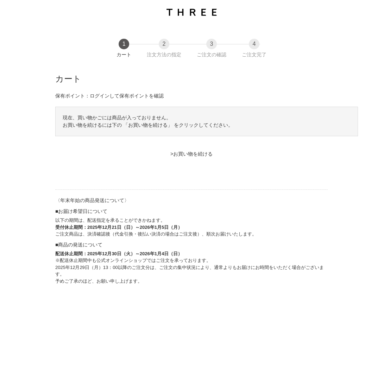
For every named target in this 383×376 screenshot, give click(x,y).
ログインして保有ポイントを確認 (127, 96)
